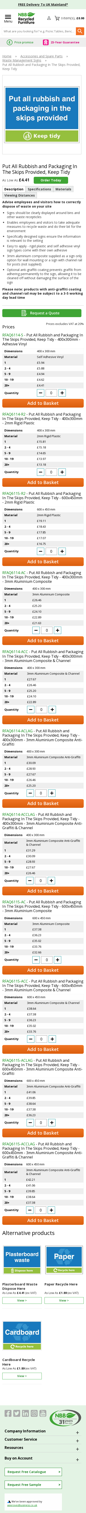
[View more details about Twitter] (16, 1413)
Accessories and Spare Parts (41, 56)
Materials (63, 189)
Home (6, 56)
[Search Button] (80, 31)
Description (13, 189)
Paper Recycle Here (61, 1284)
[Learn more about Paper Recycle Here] (64, 1299)
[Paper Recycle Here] (64, 1274)
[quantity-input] (51, 393)
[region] (22, 1261)
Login (49, 18)
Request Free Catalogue (27, 1472)
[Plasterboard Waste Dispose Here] (22, 1274)
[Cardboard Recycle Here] (22, 1350)
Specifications (39, 189)
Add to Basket (43, 403)
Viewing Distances (19, 195)
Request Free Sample (24, 1484)
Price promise (23, 42)
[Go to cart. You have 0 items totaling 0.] (72, 18)
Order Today (51, 180)
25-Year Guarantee (65, 42)
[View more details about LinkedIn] (25, 1413)
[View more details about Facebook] (8, 1413)
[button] (49, 18)
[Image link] (34, 1413)
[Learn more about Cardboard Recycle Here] (22, 1374)
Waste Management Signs (21, 60)
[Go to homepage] (26, 18)
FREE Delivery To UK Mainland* (43, 4)
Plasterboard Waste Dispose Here (19, 1286)
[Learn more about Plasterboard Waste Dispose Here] (22, 1299)
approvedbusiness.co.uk (22, 1505)
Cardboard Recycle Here (18, 1362)
